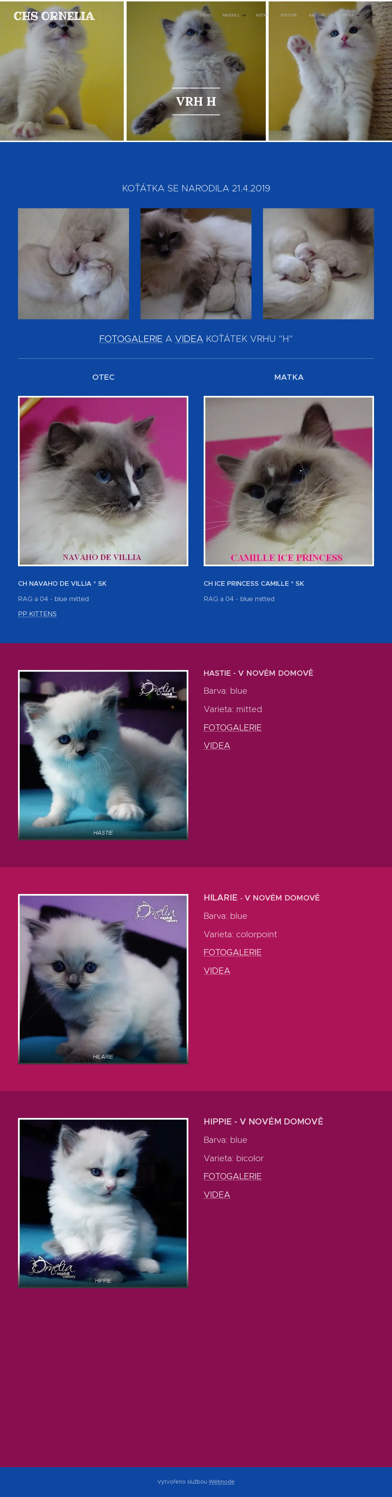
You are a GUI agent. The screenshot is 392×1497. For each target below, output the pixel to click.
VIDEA (189, 339)
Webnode (222, 1481)
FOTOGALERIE (131, 339)
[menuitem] (283, 15)
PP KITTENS (37, 614)
